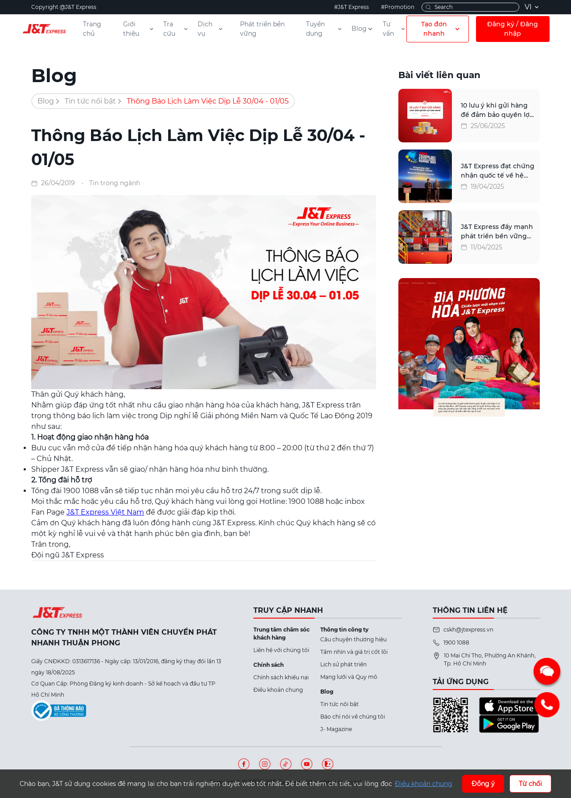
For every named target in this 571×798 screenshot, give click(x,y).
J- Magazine (336, 729)
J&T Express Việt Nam (105, 512)
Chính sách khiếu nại (281, 677)
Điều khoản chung (278, 689)
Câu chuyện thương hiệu (353, 639)
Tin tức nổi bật (90, 101)
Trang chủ (92, 28)
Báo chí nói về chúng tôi (352, 716)
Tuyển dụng (324, 28)
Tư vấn (394, 28)
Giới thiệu (138, 28)
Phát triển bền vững (262, 28)
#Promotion (397, 7)
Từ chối (530, 784)
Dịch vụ (210, 28)
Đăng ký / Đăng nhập (512, 28)
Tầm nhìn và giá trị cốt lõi (354, 651)
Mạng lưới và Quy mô (348, 676)
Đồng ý (483, 784)
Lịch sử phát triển (343, 664)
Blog (363, 29)
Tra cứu (176, 28)
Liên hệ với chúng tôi (281, 650)
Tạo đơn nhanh (441, 28)
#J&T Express (351, 7)
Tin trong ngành (114, 183)
